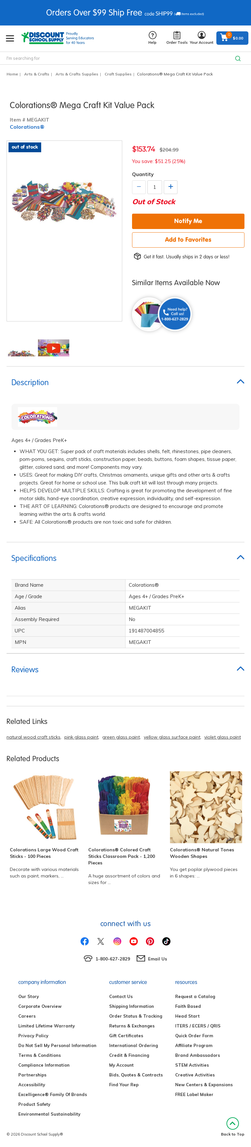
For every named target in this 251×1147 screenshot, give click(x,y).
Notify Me (188, 221)
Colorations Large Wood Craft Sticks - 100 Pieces (44, 853)
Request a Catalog (195, 996)
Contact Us (121, 996)
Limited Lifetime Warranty (46, 1025)
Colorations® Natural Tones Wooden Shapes (202, 853)
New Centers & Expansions (204, 1084)
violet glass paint (222, 737)
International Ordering (133, 1045)
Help (152, 38)
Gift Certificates (126, 1035)
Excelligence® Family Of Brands (52, 1094)
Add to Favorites (188, 239)
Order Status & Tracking (135, 1016)
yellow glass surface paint (172, 737)
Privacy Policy (33, 1035)
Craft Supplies (118, 74)
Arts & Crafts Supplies (77, 74)
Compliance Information (44, 1065)
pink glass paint (81, 737)
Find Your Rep (124, 1084)
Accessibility (31, 1084)
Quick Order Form (194, 1035)
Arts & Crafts (36, 74)
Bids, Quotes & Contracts (136, 1074)
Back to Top (232, 1127)
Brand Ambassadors (197, 1055)
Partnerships (32, 1074)
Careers (27, 1016)
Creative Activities (195, 1074)
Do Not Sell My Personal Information (57, 1045)
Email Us (157, 958)
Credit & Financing (129, 1055)
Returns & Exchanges (132, 1025)
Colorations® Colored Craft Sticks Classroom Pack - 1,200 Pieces (121, 856)
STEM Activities (192, 1065)
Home (12, 74)
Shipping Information (131, 1006)
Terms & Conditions (39, 1055)
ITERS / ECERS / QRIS (198, 1025)
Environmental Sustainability (49, 1114)
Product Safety (34, 1104)
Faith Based (188, 1006)
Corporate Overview (39, 1006)
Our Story (28, 996)
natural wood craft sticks (33, 737)
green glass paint (121, 737)
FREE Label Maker (194, 1094)
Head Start (187, 1016)
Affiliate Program (193, 1045)
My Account (121, 1065)
